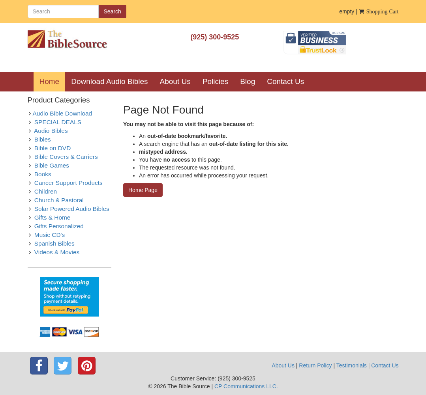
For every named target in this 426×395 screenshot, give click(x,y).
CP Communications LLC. (246, 386)
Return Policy (315, 365)
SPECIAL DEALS (57, 122)
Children (45, 191)
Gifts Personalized (59, 226)
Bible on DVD (52, 148)
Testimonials (351, 365)
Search (112, 11)
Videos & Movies (56, 252)
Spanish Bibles (54, 243)
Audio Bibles (51, 130)
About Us (175, 81)
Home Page (143, 190)
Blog (247, 81)
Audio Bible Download (62, 113)
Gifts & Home (52, 217)
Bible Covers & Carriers (66, 156)
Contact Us (285, 81)
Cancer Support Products (68, 182)
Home (52, 81)
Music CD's (49, 234)
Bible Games (51, 165)
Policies (215, 81)
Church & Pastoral (59, 200)
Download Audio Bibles (109, 81)
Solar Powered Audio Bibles (71, 208)
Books (42, 174)
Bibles (42, 139)
